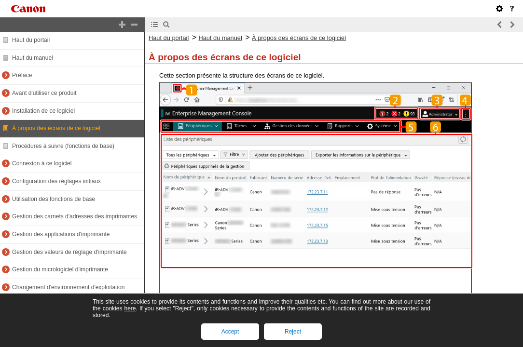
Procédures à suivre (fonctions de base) (63, 146)
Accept (230, 331)
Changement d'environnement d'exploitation (68, 287)
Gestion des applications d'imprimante (61, 234)
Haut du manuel (32, 57)
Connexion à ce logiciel (41, 163)
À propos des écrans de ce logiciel (56, 128)
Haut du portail (31, 40)
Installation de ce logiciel (43, 110)
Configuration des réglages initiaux (56, 181)
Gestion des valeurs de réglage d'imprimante (69, 252)
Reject (293, 331)
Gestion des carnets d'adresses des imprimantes (74, 216)
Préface (22, 75)
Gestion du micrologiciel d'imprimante (60, 269)
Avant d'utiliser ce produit (44, 93)
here (130, 308)
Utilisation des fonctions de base (53, 199)
